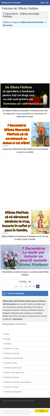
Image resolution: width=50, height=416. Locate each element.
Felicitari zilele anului (12, 368)
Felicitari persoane (11, 353)
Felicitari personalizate (13, 358)
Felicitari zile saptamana (13, 373)
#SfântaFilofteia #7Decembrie (14, 324)
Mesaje (6, 339)
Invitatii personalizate (12, 392)
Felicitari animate (10, 387)
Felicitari (7, 344)
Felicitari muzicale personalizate (17, 382)
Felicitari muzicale (11, 377)
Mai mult (26, 414)
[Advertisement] (25, 55)
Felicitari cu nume (11, 349)
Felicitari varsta (10, 363)
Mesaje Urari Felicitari (11, 3)
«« (16, 286)
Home (6, 334)
